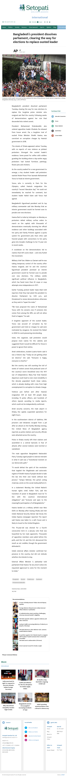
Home (48, 729)
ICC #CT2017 (60, 729)
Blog (54, 27)
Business (24, 27)
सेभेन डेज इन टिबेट (60, 732)
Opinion (49, 27)
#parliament (39, 579)
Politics (10, 27)
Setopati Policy (50, 737)
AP (20, 50)
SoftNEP (63, 774)
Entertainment (33, 27)
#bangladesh (16, 579)
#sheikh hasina (30, 579)
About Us (49, 734)
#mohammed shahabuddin (19, 582)
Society (17, 27)
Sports (42, 27)
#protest (23, 579)
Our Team (59, 748)
